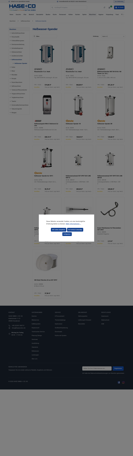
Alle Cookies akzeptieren (58, 230)
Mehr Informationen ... (73, 224)
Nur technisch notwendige (75, 230)
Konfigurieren (67, 234)
